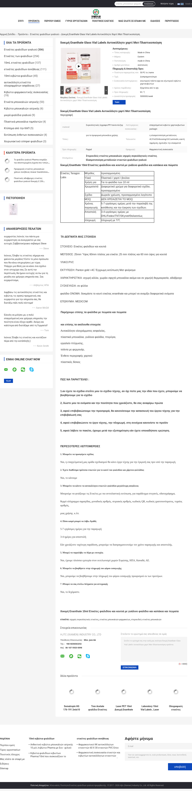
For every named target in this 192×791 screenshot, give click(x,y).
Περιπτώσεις (172, 21)
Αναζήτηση (148, 4)
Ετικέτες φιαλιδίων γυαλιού (44, 34)
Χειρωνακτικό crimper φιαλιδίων (23, 141)
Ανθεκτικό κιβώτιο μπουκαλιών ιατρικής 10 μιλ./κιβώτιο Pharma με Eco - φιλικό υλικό (51, 746)
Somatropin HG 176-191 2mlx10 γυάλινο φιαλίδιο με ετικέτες (71, 708)
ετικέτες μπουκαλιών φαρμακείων (115, 619)
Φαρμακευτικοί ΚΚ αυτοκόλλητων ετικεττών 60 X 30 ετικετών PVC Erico (98, 746)
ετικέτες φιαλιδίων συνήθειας (22, 69)
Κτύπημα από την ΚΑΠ (17, 128)
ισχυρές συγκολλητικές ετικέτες (84, 619)
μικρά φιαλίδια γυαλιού (17, 115)
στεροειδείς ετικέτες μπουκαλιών (146, 619)
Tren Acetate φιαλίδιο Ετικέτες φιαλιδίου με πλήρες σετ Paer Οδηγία (97, 708)
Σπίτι (21, 21)
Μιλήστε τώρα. (167, 4)
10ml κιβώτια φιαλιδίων (18, 75)
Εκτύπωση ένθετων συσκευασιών (23, 134)
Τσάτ (117, 102)
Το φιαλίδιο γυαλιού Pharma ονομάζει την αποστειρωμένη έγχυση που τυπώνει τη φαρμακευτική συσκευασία (32, 163)
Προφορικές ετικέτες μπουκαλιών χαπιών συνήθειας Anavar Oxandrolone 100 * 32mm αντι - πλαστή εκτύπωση (31, 172)
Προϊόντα (34, 21)
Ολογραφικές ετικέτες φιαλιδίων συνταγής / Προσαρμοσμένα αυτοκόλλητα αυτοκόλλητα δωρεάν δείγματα (176, 708)
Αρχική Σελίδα (7, 34)
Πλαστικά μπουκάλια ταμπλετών (23, 121)
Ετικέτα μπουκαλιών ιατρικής (21, 102)
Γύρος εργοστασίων (76, 21)
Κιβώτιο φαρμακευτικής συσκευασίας (26, 92)
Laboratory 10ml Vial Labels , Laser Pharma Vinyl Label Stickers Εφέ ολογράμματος (149, 708)
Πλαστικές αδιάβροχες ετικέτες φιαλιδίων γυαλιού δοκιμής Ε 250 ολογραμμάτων (28, 181)
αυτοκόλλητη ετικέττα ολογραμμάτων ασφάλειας (19, 84)
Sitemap (4, 768)
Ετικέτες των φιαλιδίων (18, 56)
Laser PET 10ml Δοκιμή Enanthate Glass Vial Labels (124, 708)
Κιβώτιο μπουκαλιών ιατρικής (21, 108)
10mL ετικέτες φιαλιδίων (19, 62)
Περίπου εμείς (52, 21)
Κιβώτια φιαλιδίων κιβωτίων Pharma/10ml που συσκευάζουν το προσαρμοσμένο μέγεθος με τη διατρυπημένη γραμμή (48, 755)
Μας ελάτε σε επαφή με (132, 21)
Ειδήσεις (155, 21)
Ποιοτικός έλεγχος (103, 21)
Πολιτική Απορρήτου (39, 785)
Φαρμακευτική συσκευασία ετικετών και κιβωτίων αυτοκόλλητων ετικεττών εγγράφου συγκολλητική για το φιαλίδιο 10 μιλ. (99, 754)
